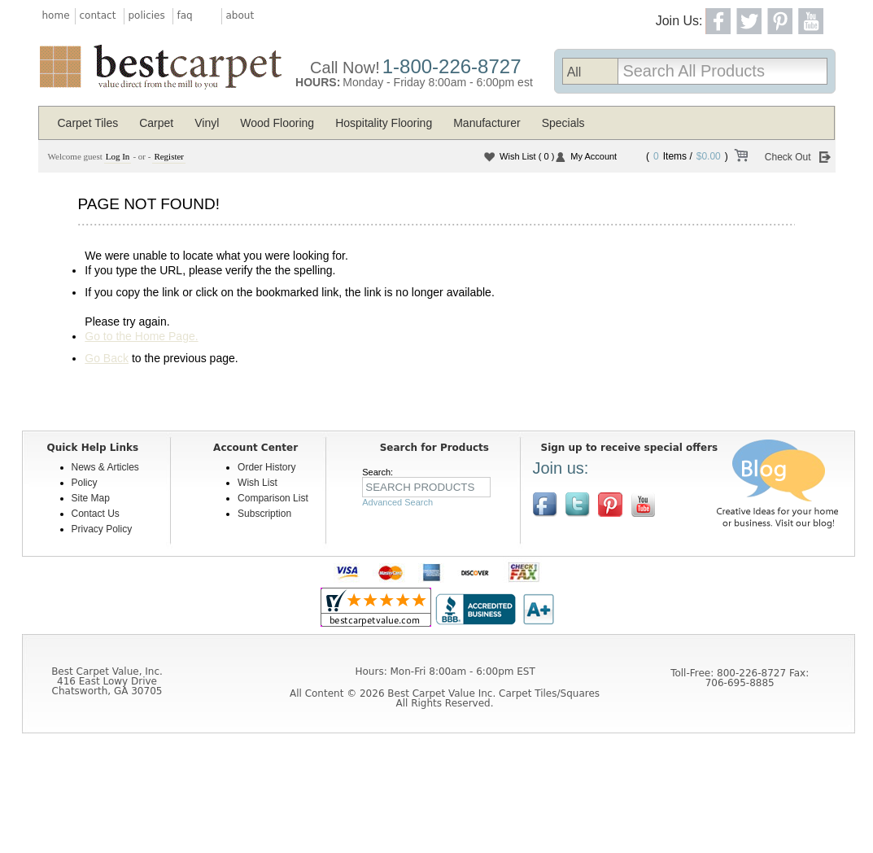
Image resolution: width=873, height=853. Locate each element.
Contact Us (96, 513)
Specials (563, 122)
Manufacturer (486, 122)
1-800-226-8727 (452, 66)
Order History (266, 467)
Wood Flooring (277, 122)
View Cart (740, 158)
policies (147, 15)
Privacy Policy (102, 529)
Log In (118, 156)
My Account (593, 156)
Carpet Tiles (88, 122)
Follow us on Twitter (577, 504)
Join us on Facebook (545, 504)
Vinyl (206, 122)
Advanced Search (397, 502)
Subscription (264, 513)
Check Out (788, 157)
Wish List (527, 156)
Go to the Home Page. (141, 336)
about (240, 15)
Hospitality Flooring (383, 122)
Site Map (91, 498)
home (56, 15)
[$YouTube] (643, 504)
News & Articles (105, 467)
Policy (85, 482)
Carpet (156, 122)
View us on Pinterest (610, 504)
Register (169, 156)
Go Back (107, 358)
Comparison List (273, 498)
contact (98, 15)
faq (185, 15)
